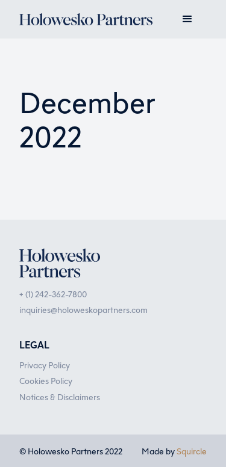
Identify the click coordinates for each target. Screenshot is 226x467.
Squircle (192, 451)
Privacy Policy (44, 365)
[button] (187, 19)
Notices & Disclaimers (59, 397)
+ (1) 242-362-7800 (53, 294)
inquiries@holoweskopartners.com (83, 309)
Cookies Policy (45, 380)
